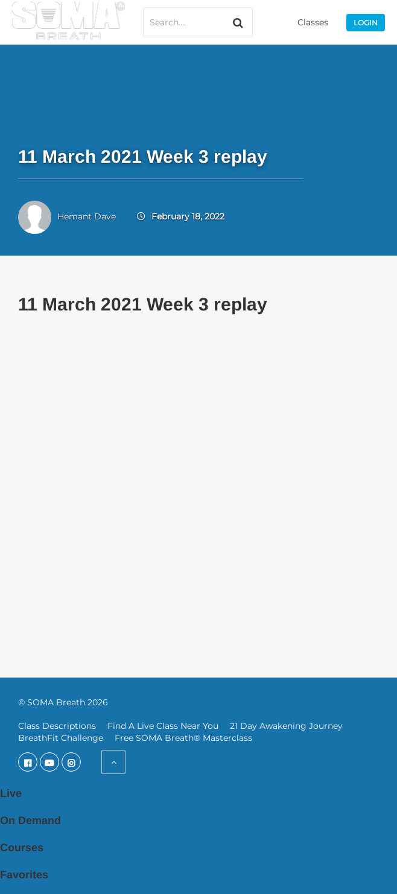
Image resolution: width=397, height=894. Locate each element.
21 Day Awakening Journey (286, 725)
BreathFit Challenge (60, 737)
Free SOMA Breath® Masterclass (183, 737)
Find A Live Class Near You (162, 725)
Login (366, 22)
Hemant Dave (86, 216)
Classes (312, 22)
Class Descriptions (57, 725)
